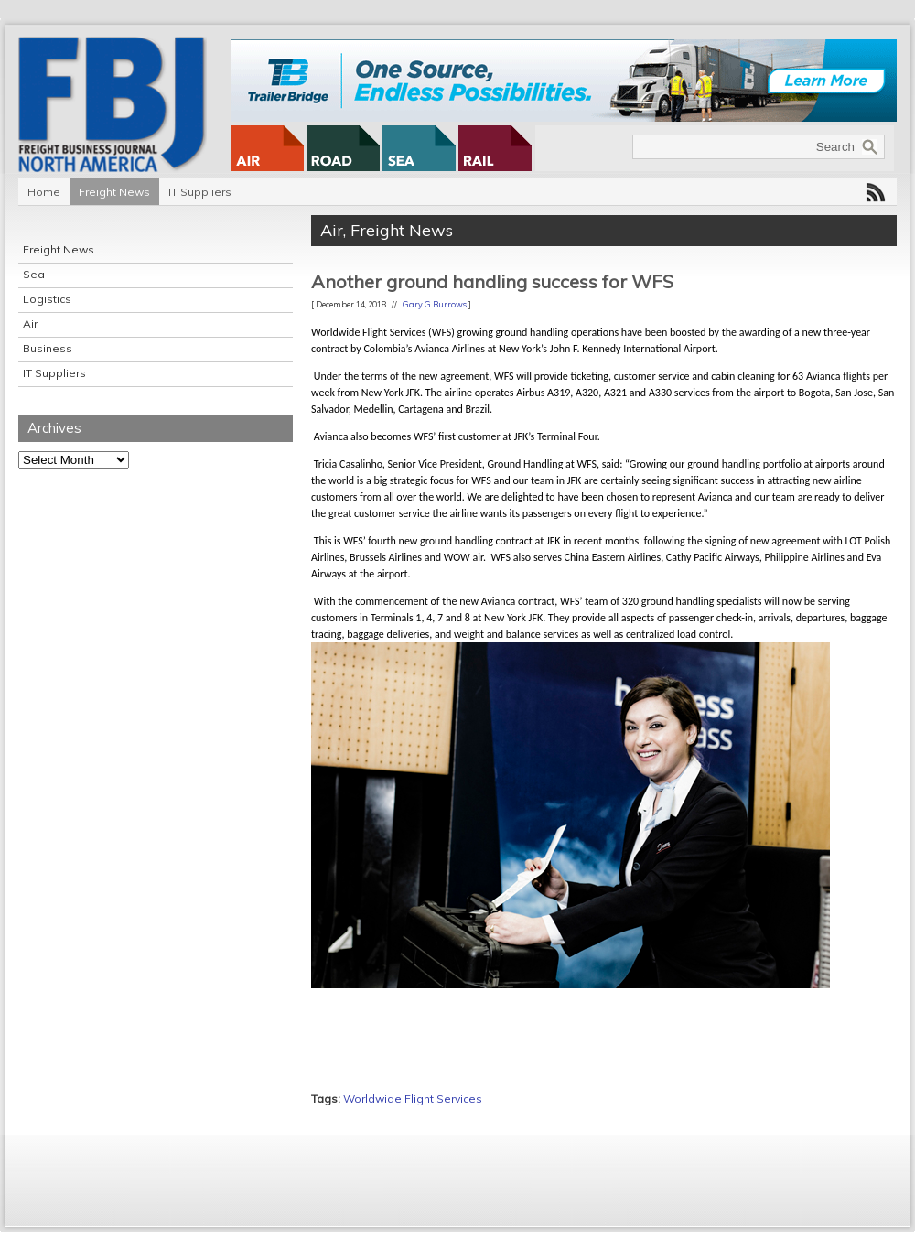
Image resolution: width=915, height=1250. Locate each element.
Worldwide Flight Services (412, 1098)
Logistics (47, 299)
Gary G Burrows (435, 304)
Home (43, 192)
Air (30, 323)
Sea (34, 274)
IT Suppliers (199, 192)
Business (47, 348)
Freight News (114, 192)
